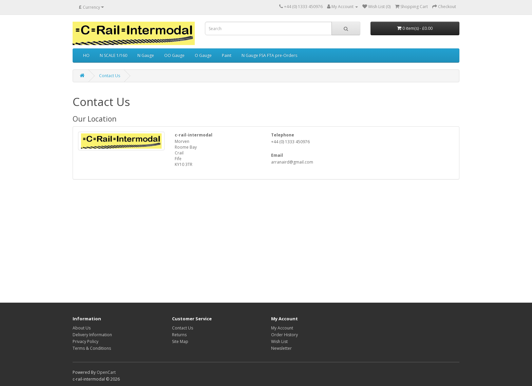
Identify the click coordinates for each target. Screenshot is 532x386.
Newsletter (281, 348)
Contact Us (109, 76)
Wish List (279, 341)
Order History (284, 335)
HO (86, 55)
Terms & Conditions (92, 348)
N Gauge (145, 55)
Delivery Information (92, 335)
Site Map (180, 341)
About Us (82, 328)
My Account (282, 328)
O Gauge (203, 55)
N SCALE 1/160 (113, 55)
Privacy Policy (85, 341)
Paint (226, 55)
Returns (179, 335)
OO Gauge (174, 55)
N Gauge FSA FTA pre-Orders (269, 55)
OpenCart (106, 372)
